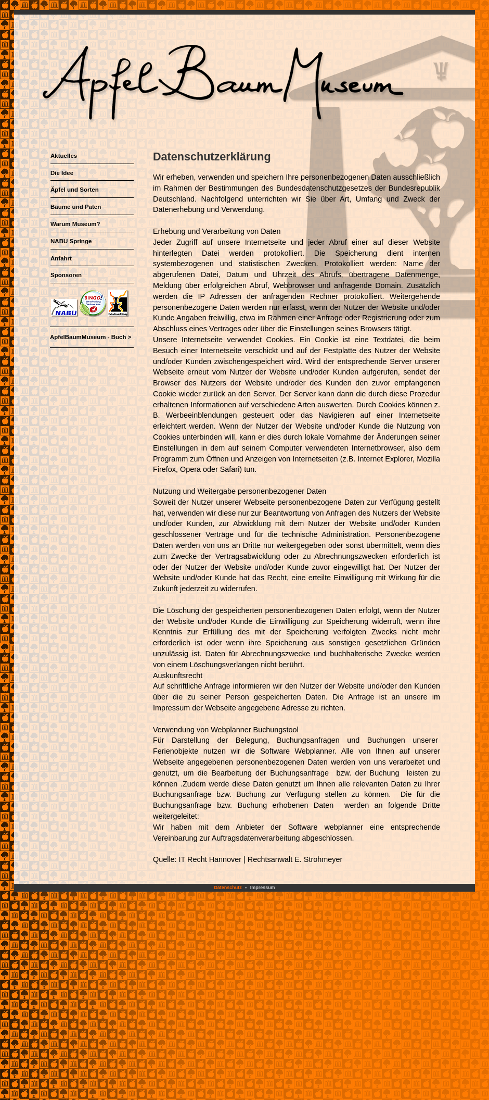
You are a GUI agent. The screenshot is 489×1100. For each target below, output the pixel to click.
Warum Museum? (75, 224)
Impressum (262, 887)
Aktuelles (63, 156)
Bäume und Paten (75, 207)
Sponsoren (66, 275)
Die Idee (61, 173)
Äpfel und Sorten (74, 189)
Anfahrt (61, 258)
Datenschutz (227, 887)
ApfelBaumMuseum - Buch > (90, 337)
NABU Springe (71, 241)
